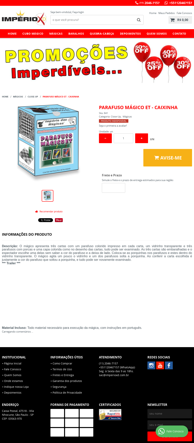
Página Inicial (12, 363)
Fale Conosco (184, 13)
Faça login (78, 12)
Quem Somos (157, 33)
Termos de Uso (62, 369)
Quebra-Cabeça (102, 33)
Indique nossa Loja (16, 387)
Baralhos (76, 33)
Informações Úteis (66, 357)
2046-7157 (149, 3)
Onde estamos (13, 381)
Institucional (14, 357)
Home (152, 13)
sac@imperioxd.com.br (114, 375)
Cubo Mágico (32, 33)
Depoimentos (130, 33)
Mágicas (56, 33)
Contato (179, 33)
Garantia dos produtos (67, 381)
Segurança (59, 387)
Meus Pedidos (166, 13)
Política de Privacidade (67, 392)
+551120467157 (180, 3)
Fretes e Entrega (63, 375)
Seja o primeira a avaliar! (113, 125)
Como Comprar (62, 363)
